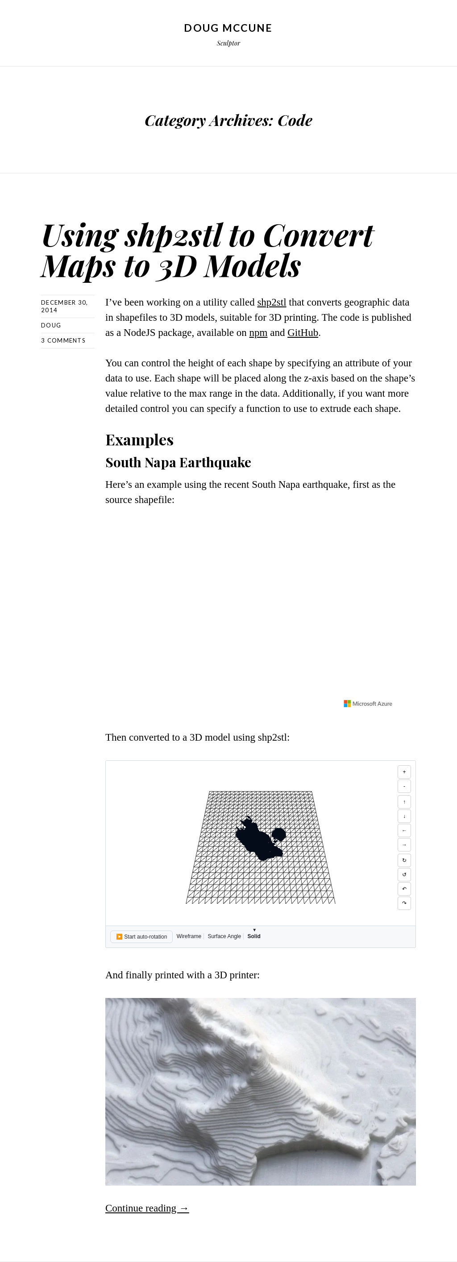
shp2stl (271, 302)
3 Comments (63, 340)
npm (258, 332)
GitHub (302, 332)
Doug (51, 325)
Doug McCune (228, 27)
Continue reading (147, 1208)
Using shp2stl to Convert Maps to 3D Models (207, 249)
